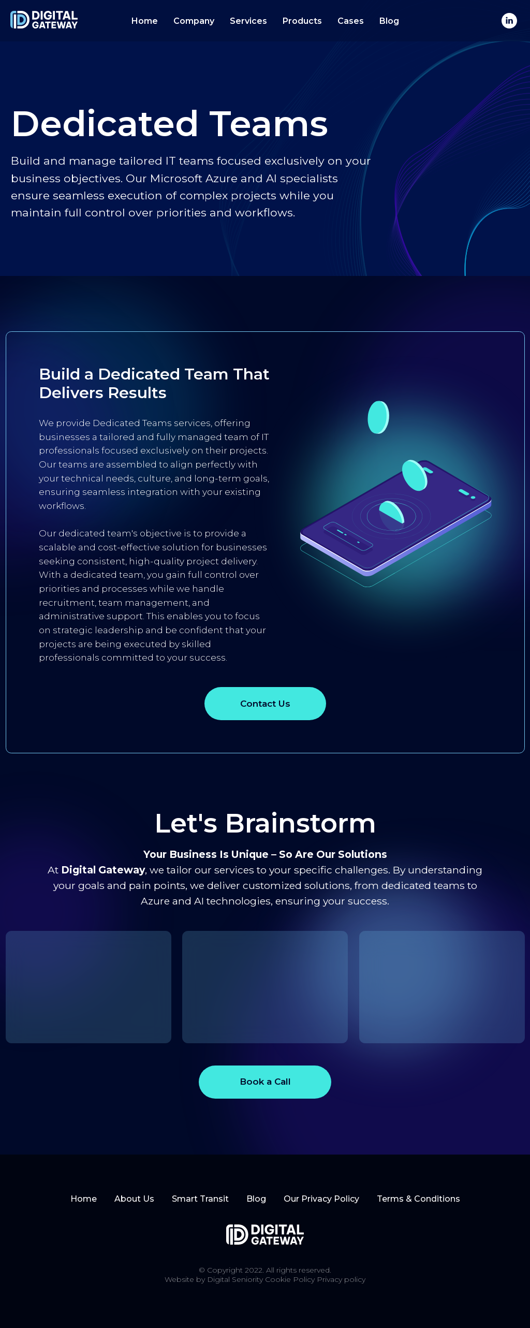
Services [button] (248, 21)
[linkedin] (509, 20)
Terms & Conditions (418, 1199)
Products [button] (302, 21)
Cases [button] (350, 21)
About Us (134, 1199)
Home (144, 21)
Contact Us (265, 703)
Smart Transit (200, 1199)
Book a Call (265, 1081)
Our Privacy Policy (321, 1199)
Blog (389, 21)
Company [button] (193, 21)
